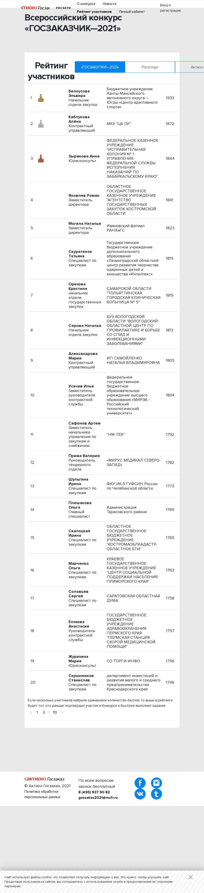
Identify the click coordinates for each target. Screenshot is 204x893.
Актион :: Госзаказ (35, 7)
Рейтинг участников (94, 11)
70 (55, 712)
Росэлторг (63, 8)
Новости (109, 4)
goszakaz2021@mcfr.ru (98, 797)
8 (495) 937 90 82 (94, 792)
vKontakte (140, 793)
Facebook (140, 782)
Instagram (156, 782)
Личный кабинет (132, 11)
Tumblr (156, 793)
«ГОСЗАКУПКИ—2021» (100, 67)
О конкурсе (86, 4)
